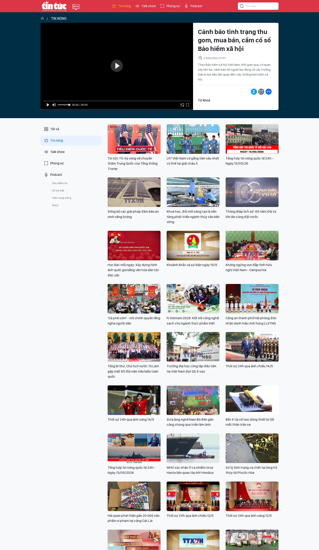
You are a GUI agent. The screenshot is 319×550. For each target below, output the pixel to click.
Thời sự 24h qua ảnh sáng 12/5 (249, 516)
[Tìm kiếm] (241, 6)
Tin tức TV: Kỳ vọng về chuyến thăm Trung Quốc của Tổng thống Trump (133, 163)
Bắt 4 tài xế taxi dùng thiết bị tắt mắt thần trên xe (250, 422)
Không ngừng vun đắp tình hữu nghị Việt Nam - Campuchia (249, 267)
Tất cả (51, 129)
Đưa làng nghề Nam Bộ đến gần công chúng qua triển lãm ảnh (190, 422)
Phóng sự (170, 6)
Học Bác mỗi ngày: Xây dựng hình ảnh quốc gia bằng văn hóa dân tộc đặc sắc (133, 270)
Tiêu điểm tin (60, 183)
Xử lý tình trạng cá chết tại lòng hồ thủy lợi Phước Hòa (251, 470)
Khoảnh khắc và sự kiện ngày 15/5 (192, 265)
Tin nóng (121, 6)
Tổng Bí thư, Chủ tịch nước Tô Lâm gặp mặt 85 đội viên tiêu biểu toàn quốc (133, 371)
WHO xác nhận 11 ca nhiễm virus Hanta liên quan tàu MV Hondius (190, 470)
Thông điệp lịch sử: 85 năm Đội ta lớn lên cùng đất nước (251, 214)
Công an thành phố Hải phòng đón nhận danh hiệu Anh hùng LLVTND (251, 320)
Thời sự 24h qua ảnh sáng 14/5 (131, 419)
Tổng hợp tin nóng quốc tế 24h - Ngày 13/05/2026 (131, 470)
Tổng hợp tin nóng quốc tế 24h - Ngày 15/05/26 (249, 161)
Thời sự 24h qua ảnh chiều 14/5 (249, 366)
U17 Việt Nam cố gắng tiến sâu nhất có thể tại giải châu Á (193, 161)
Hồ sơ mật (58, 190)
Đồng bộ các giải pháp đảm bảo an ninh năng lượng (133, 214)
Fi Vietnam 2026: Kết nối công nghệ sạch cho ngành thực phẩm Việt (193, 320)
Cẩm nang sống (61, 197)
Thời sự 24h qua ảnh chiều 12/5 (190, 516)
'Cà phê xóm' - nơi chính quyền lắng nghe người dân (134, 320)
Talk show (145, 6)
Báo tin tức (53, 6)
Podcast (193, 6)
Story (55, 205)
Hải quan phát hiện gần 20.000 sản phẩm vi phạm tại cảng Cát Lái (134, 518)
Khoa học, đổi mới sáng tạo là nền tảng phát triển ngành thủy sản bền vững (193, 216)
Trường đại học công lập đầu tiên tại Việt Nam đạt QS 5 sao (191, 368)
